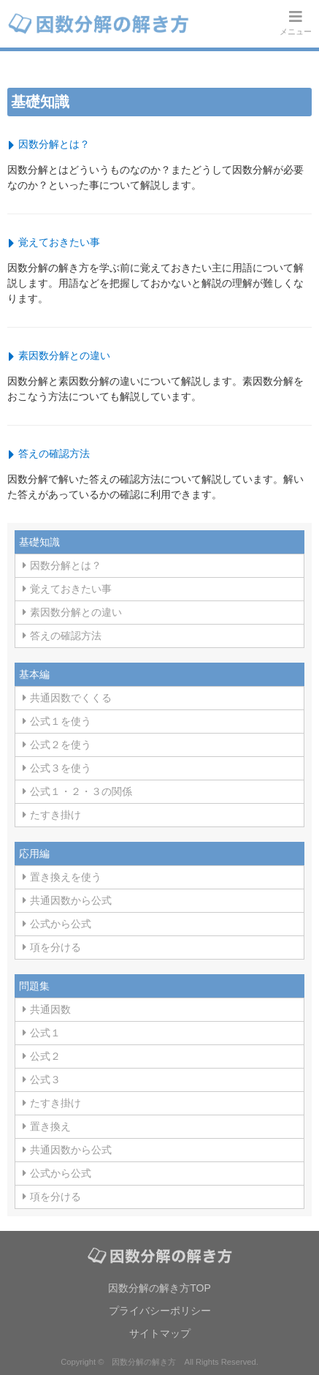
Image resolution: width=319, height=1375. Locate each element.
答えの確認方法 (54, 453)
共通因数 (50, 1009)
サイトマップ (160, 1333)
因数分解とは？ (54, 144)
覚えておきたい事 (59, 242)
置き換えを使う (65, 877)
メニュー (296, 23)
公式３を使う (60, 768)
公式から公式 (60, 924)
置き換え (50, 1126)
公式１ (45, 1033)
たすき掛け (55, 815)
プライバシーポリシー (160, 1310)
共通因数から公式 (71, 900)
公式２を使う (60, 744)
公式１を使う (60, 721)
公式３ (45, 1079)
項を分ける (55, 947)
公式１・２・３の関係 (81, 791)
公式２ (45, 1056)
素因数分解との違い (64, 355)
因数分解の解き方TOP (159, 1288)
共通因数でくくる (71, 698)
